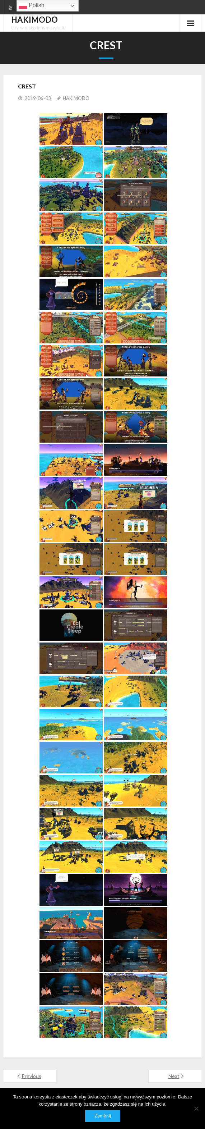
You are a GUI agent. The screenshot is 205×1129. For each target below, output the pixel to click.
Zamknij (102, 1116)
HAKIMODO (76, 98)
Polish (32, 5)
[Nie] (196, 1108)
